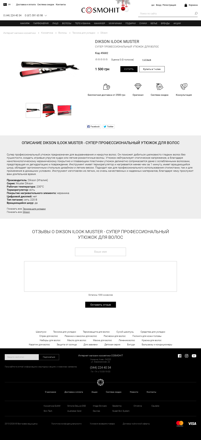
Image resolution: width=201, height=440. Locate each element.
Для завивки (91, 344)
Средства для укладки (153, 331)
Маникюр (99, 23)
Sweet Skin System (121, 411)
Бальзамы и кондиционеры (157, 344)
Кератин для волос (39, 344)
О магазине (50, 392)
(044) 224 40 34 (100, 367)
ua (9, 4)
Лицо (55, 23)
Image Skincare (100, 406)
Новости (134, 392)
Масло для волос (76, 340)
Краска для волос (151, 340)
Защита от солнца (67, 344)
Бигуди (131, 344)
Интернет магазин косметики (19, 33)
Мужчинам (115, 23)
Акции (177, 23)
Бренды (165, 23)
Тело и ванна (82, 23)
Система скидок (113, 392)
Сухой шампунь (125, 331)
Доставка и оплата (74, 392)
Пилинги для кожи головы (147, 336)
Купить (129, 69)
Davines (96, 411)
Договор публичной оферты (136, 424)
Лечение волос (127, 340)
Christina (138, 406)
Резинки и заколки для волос (81, 336)
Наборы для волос (50, 340)
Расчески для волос (115, 336)
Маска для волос (102, 340)
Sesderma (116, 406)
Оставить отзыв (100, 304)
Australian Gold (74, 411)
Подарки (130, 23)
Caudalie (155, 406)
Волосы (66, 23)
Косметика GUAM (52, 406)
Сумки (143, 23)
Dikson (26, 212)
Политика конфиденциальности (66, 424)
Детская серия (112, 344)
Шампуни (41, 331)
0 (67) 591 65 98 (34, 15)
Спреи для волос (48, 336)
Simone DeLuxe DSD (76, 406)
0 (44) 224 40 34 (12, 15)
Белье (154, 23)
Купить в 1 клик (152, 69)
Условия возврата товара (102, 424)
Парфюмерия (41, 23)
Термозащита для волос (96, 331)
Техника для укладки (34, 208)
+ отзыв (146, 59)
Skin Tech (48, 411)
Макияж (25, 23)
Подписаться (49, 357)
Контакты (151, 392)
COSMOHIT (100, 10)
